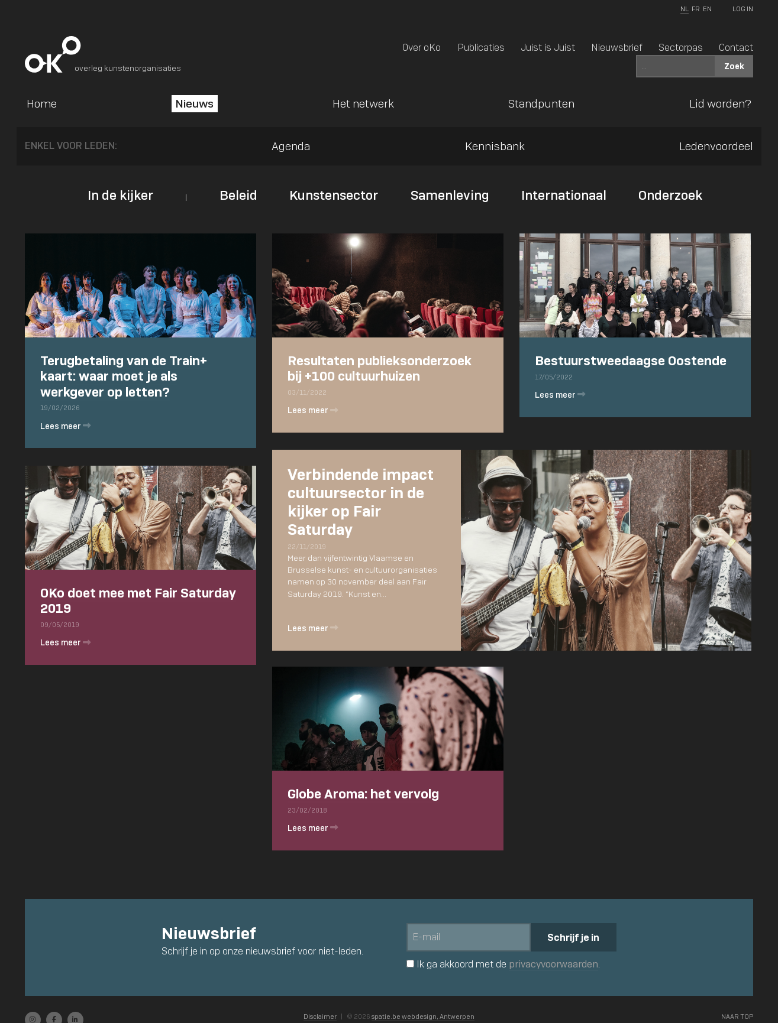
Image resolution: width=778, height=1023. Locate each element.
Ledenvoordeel (716, 145)
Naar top (737, 1016)
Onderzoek (670, 195)
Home (42, 103)
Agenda (291, 145)
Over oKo (421, 47)
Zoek (734, 66)
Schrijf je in (573, 937)
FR (695, 8)
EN (707, 8)
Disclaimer (320, 1016)
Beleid (238, 195)
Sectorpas (680, 47)
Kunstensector (333, 195)
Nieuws (194, 103)
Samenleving (450, 195)
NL (684, 8)
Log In (742, 8)
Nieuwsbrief (617, 47)
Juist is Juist (548, 47)
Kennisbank (495, 145)
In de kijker (120, 195)
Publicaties (481, 47)
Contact (736, 47)
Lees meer (66, 427)
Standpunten (541, 103)
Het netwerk (363, 103)
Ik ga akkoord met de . (503, 964)
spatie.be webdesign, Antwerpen (423, 1016)
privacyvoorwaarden (553, 964)
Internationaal (563, 195)
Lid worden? (720, 103)
